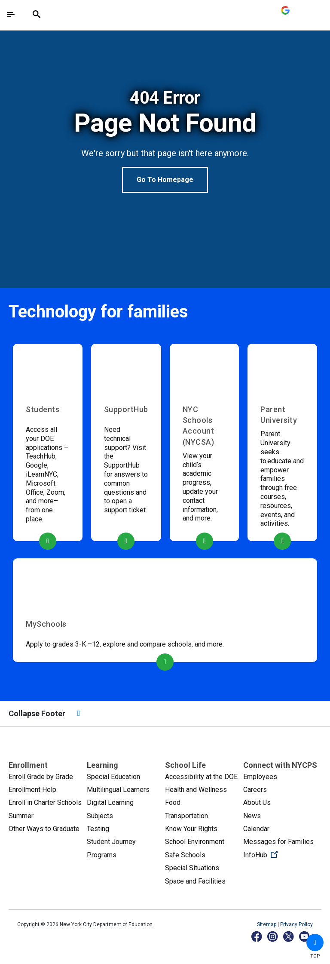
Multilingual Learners (118, 789)
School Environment (194, 842)
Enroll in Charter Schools (45, 802)
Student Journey (111, 842)
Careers (255, 789)
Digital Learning (110, 802)
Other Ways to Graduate (44, 829)
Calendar (256, 829)
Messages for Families (278, 842)
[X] (289, 936)
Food (172, 802)
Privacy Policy (296, 924)
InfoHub (282, 854)
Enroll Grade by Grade (41, 777)
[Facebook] (257, 936)
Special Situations (192, 868)
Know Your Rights (191, 829)
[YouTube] (305, 936)
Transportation (186, 816)
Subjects (100, 816)
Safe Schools (185, 855)
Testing (98, 829)
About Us (257, 802)
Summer (21, 816)
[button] (315, 942)
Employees (260, 777)
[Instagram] (273, 936)
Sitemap (267, 924)
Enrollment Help (32, 789)
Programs (101, 855)
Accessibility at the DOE (201, 777)
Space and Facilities (195, 881)
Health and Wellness (196, 789)
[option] (165, 140)
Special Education (113, 777)
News (252, 816)
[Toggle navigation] (10, 14)
